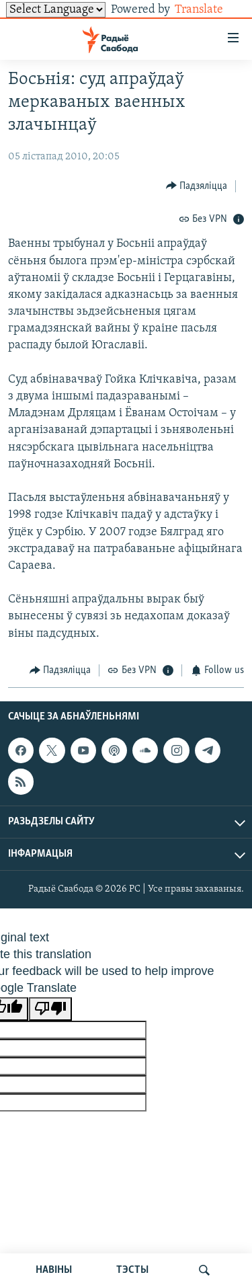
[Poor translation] (50, 1009)
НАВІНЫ (54, 1270)
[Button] (197, 186)
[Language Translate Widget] (56, 9)
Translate (209, 9)
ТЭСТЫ (132, 1270)
